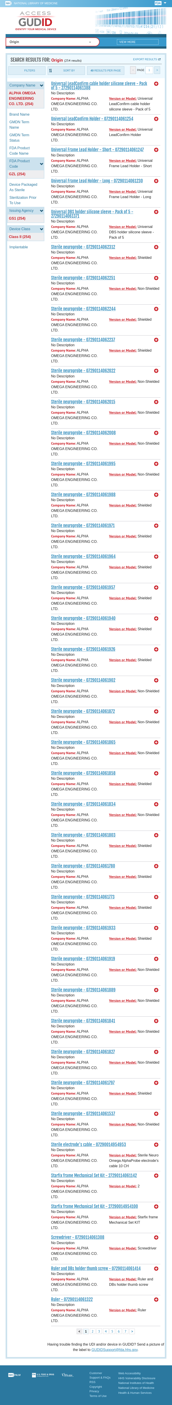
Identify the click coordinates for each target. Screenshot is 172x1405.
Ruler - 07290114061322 (72, 1299)
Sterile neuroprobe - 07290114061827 (83, 1051)
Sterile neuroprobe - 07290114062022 (83, 370)
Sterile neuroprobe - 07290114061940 (83, 618)
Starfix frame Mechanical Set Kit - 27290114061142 (94, 1175)
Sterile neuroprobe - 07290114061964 (83, 556)
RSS (92, 1382)
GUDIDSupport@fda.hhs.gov (114, 1350)
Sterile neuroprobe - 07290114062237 (83, 339)
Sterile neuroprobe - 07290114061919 (83, 958)
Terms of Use (98, 1396)
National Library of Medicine (36, 3)
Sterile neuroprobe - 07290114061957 (83, 587)
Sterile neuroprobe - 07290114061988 (83, 494)
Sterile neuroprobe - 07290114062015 (83, 402)
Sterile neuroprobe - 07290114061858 (83, 773)
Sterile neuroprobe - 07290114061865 (83, 742)
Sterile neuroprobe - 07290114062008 (83, 432)
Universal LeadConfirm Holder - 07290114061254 (92, 118)
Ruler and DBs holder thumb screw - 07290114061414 (96, 1268)
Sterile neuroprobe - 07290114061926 (83, 649)
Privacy (94, 1391)
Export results (145, 59)
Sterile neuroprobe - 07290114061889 (83, 990)
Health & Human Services (135, 1392)
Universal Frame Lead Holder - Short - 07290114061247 (97, 149)
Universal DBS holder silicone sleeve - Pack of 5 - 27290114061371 (92, 214)
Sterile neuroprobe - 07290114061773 (83, 897)
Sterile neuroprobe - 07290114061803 (83, 835)
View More (127, 42)
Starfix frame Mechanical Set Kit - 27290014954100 (94, 1206)
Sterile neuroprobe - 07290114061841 (83, 1021)
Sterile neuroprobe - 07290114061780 (83, 866)
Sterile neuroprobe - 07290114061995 (83, 463)
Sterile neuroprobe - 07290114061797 (83, 1082)
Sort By (69, 70)
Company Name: (63, 98)
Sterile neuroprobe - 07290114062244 (83, 309)
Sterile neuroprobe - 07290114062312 (83, 247)
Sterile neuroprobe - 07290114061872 (83, 711)
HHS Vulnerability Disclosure (136, 1378)
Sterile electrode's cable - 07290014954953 (88, 1144)
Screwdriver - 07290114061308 (77, 1237)
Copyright (95, 1386)
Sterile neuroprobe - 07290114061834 (83, 804)
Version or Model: (123, 98)
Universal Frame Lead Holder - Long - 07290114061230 (97, 181)
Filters (29, 70)
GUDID (35, 20)
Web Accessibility (129, 1373)
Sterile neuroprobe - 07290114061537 (83, 1113)
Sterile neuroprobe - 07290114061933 (83, 928)
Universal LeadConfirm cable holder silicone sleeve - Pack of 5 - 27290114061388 (99, 86)
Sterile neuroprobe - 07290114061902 (83, 680)
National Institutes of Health (136, 1383)
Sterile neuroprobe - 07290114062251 (83, 278)
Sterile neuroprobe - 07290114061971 (83, 525)
